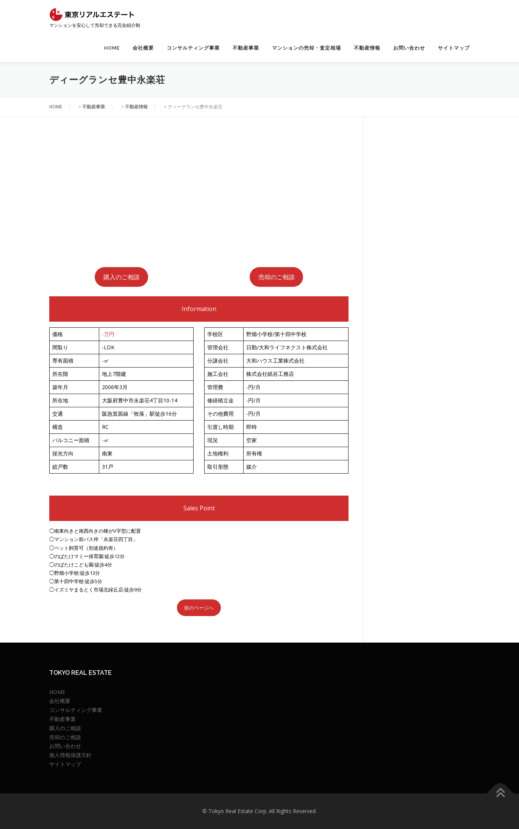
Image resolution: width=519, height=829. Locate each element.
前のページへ (199, 607)
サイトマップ (454, 48)
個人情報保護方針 (70, 755)
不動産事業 (246, 48)
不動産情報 (367, 48)
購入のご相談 (121, 277)
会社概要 (143, 48)
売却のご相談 (276, 277)
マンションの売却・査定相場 (306, 48)
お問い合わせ (409, 48)
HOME (112, 48)
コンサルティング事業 (193, 48)
